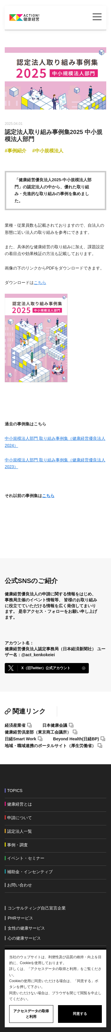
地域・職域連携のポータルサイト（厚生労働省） (50, 746)
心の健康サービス (24, 938)
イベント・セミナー (25, 858)
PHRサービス (20, 918)
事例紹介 (16, 150)
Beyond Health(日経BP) (76, 739)
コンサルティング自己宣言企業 (37, 908)
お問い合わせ (19, 885)
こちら (40, 282)
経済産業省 (15, 725)
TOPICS (14, 790)
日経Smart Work (20, 739)
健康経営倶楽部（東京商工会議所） (38, 732)
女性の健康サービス (26, 928)
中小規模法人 (49, 150)
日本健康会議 (54, 725)
